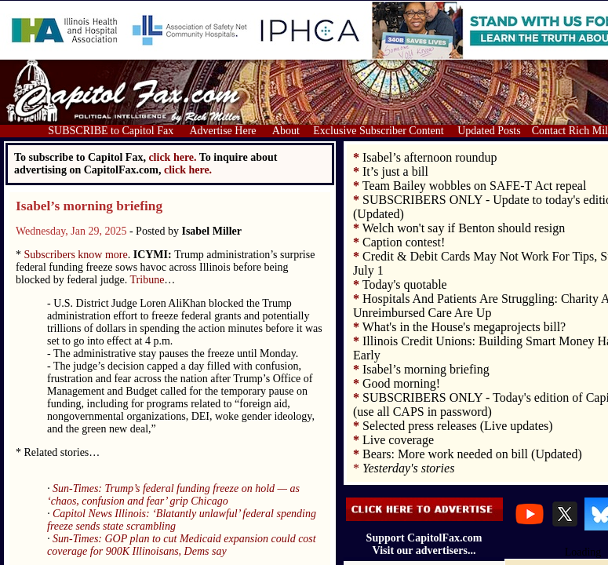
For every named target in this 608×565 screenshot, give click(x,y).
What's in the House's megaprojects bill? (464, 327)
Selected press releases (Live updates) (457, 425)
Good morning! (401, 383)
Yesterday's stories (408, 468)
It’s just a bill (395, 171)
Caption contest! (403, 242)
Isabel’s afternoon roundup (429, 157)
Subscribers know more (76, 255)
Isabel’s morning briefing (89, 206)
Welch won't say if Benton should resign (463, 228)
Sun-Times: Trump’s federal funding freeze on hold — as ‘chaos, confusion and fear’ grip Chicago (173, 495)
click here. (188, 170)
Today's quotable (404, 284)
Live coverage (398, 440)
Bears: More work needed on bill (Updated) (472, 454)
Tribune (147, 280)
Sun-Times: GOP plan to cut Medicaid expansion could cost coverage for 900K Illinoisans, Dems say (181, 545)
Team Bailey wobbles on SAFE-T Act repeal (474, 185)
